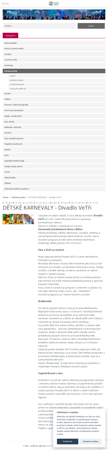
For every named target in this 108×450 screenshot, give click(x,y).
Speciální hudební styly (14, 161)
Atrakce (7, 54)
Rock (6, 155)
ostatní (12, 76)
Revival (7, 149)
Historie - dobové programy (16, 104)
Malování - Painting (12, 127)
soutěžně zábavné (17, 84)
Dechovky (8, 65)
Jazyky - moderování (12, 116)
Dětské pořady (10, 71)
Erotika (7, 93)
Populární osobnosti (13, 144)
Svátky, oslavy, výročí (13, 166)
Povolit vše (67, 441)
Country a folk (10, 59)
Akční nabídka (10, 43)
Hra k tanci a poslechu (13, 110)
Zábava (7, 183)
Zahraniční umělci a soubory (16, 189)
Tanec (7, 172)
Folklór (7, 99)
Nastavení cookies (90, 441)
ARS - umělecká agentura (35, 446)
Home (5, 197)
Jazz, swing (9, 121)
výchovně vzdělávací (18, 88)
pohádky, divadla (16, 80)
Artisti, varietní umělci (13, 48)
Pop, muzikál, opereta (13, 138)
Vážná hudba (10, 177)
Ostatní (7, 132)
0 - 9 (5, 202)
